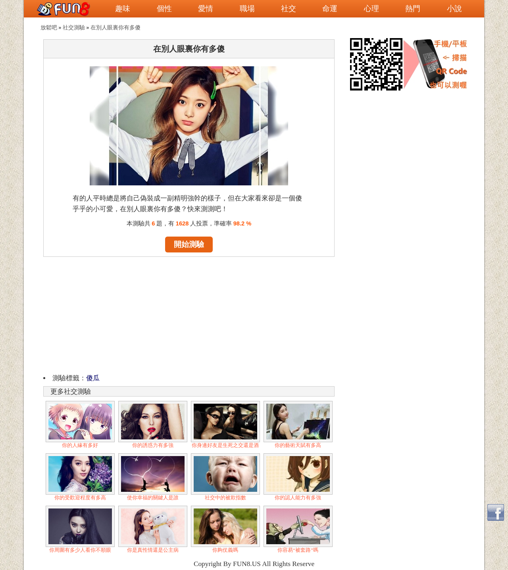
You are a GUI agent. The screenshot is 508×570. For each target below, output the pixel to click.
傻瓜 (93, 378)
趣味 (122, 8)
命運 (329, 8)
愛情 (205, 8)
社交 (288, 8)
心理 (371, 8)
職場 (247, 8)
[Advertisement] (189, 314)
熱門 (412, 8)
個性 (164, 8)
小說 (454, 8)
